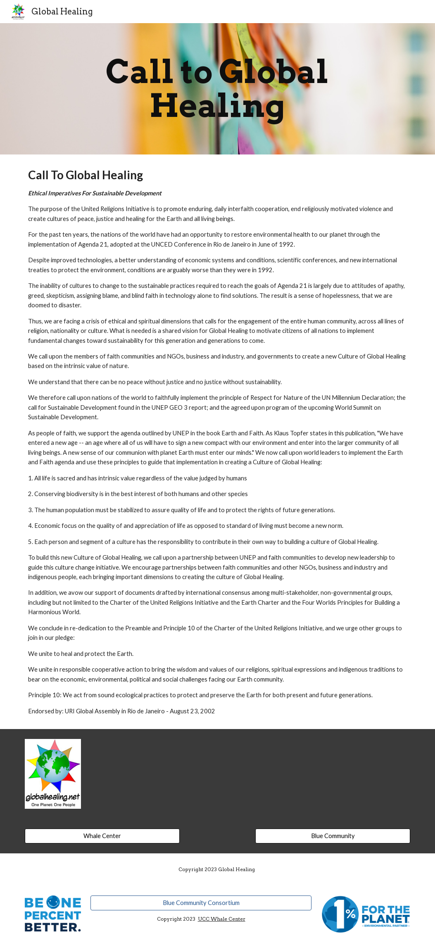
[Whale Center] (102, 835)
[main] (217, 88)
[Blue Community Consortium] (201, 902)
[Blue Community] (333, 835)
